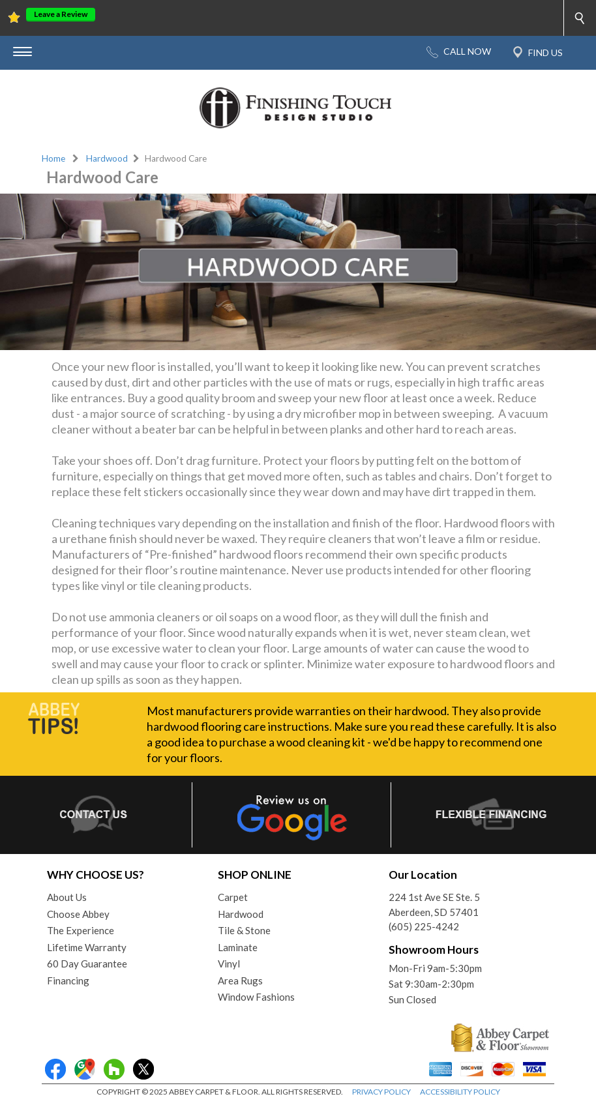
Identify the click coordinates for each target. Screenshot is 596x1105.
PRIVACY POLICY (381, 1092)
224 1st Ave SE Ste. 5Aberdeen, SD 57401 (434, 904)
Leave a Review (60, 14)
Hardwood (107, 158)
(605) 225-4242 (424, 926)
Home (53, 158)
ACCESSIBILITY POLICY (460, 1092)
